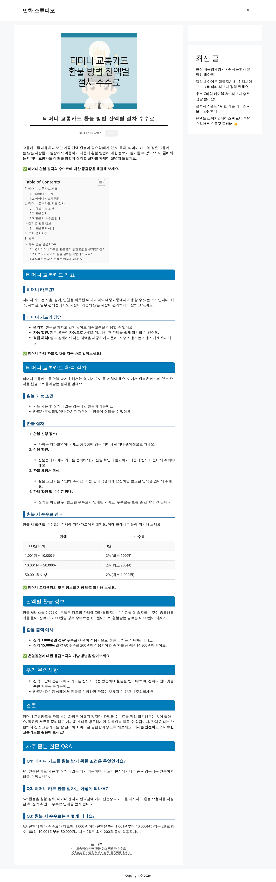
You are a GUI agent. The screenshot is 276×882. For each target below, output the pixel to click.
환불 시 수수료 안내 (48, 218)
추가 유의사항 (38, 233)
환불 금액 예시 (44, 228)
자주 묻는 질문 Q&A (42, 244)
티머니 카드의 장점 (47, 198)
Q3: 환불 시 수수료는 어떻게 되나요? (58, 259)
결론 (31, 238)
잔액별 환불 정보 (40, 223)
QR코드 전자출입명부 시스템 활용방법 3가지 (101, 852)
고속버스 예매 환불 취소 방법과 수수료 (101, 848)
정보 (100, 844)
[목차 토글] (99, 182)
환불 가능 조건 (44, 208)
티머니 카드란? (45, 194)
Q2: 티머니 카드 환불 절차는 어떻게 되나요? (63, 254)
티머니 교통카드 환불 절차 (46, 203)
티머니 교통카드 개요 (43, 188)
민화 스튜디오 (39, 10)
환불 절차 (41, 213)
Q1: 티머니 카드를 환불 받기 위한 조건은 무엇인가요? (69, 249)
